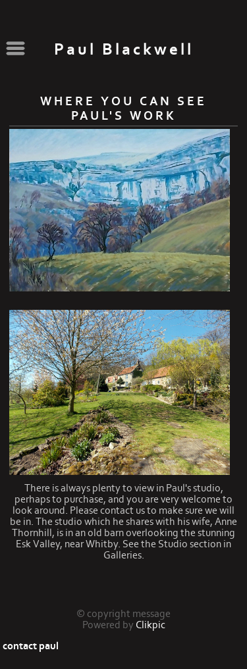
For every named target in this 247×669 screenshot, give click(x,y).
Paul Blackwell (124, 50)
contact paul (31, 646)
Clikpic (150, 625)
